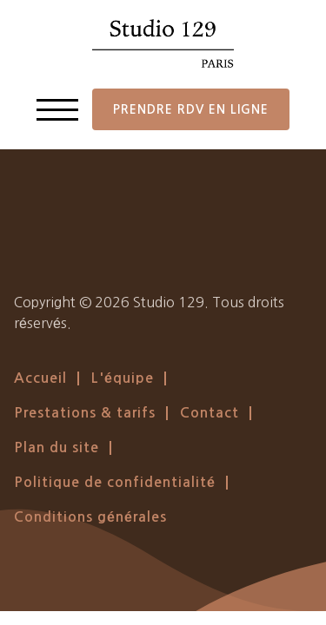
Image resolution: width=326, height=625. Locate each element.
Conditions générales (90, 516)
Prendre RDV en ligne (191, 109)
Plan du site (56, 447)
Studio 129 (168, 302)
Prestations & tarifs (85, 412)
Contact (209, 412)
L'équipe (122, 378)
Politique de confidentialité (115, 482)
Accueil (40, 378)
